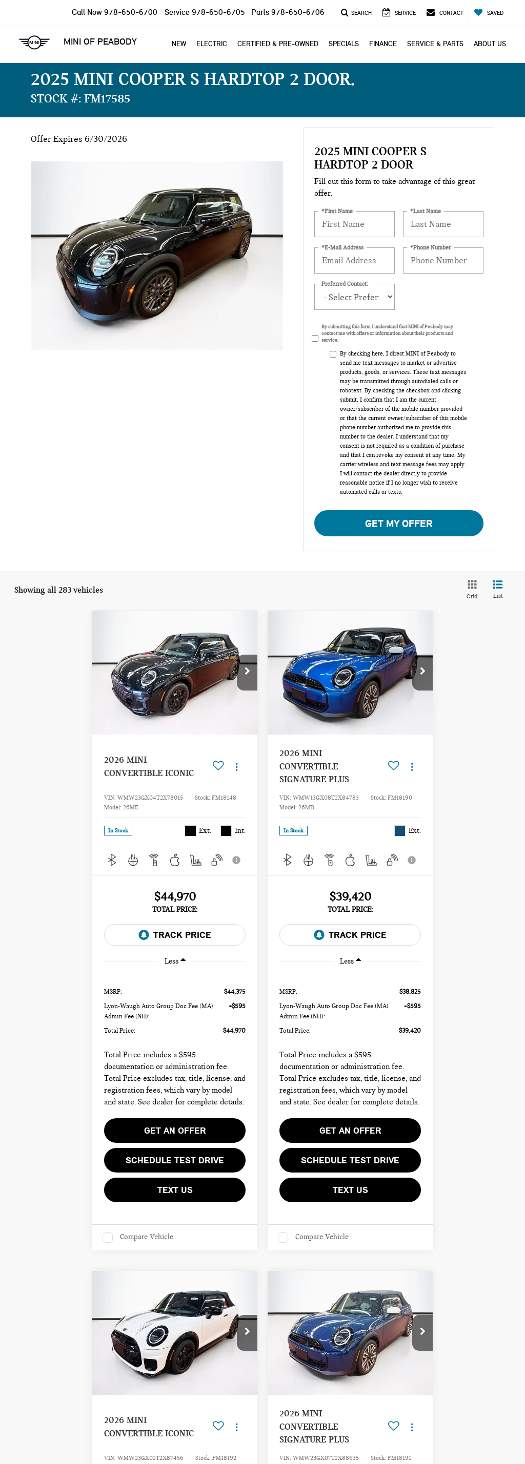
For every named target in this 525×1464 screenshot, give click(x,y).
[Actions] (237, 767)
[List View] (498, 590)
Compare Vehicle (146, 1236)
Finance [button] (383, 43)
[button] (247, 673)
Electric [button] (211, 43)
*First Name (337, 211)
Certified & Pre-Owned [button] (277, 43)
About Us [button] (490, 43)
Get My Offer (399, 523)
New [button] (179, 43)
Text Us (175, 1190)
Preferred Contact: (344, 284)
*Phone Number (430, 247)
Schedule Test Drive (175, 1160)
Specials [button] (344, 43)
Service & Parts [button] (435, 43)
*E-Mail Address (342, 247)
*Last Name (425, 211)
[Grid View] (470, 590)
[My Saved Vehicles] (489, 13)
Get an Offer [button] (175, 1130)
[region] (175, 1043)
